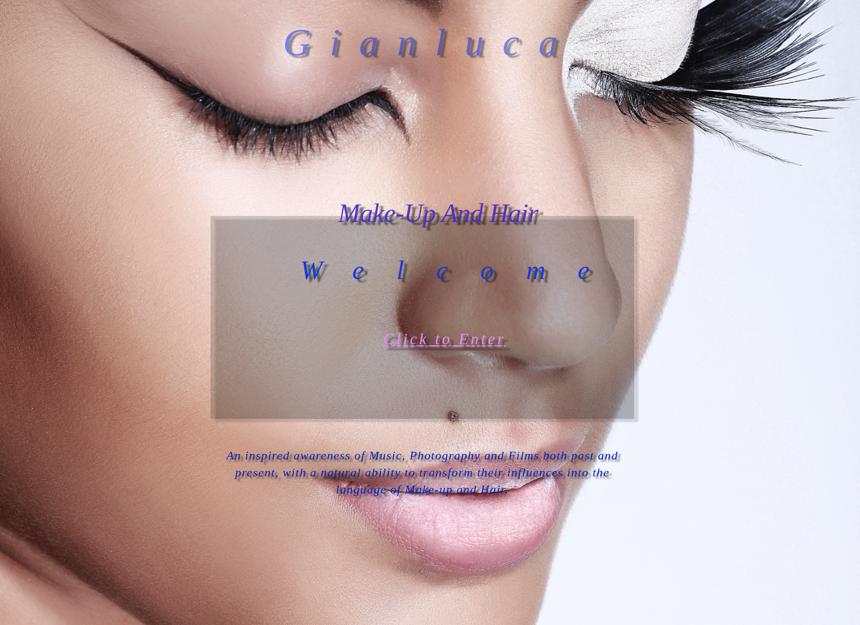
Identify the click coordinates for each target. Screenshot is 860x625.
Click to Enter (444, 339)
